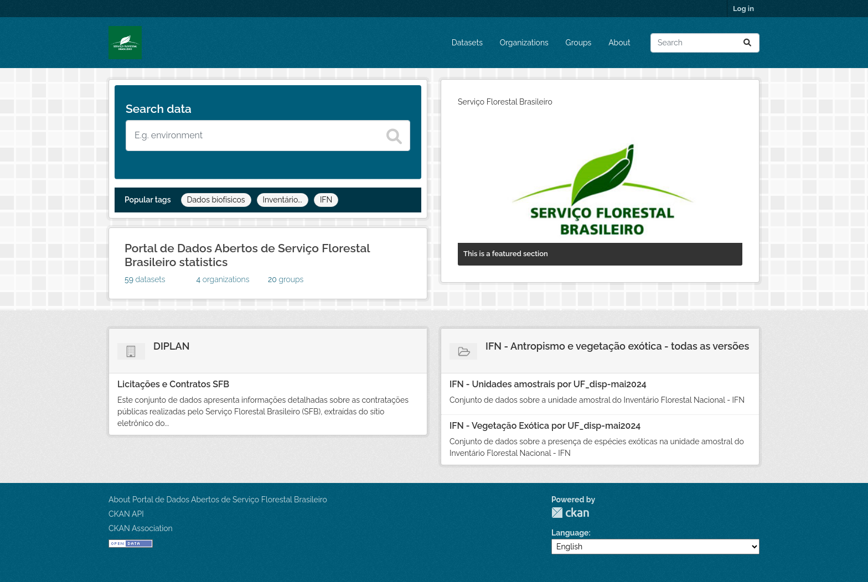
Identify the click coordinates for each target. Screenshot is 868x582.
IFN (326, 199)
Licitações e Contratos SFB (173, 384)
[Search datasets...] (705, 43)
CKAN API (126, 514)
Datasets (467, 42)
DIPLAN (171, 346)
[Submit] (747, 43)
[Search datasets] (268, 135)
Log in (743, 8)
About (619, 42)
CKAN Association (140, 528)
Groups (579, 42)
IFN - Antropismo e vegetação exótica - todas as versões (617, 346)
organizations (223, 279)
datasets (145, 279)
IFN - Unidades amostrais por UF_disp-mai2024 (548, 384)
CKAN (570, 512)
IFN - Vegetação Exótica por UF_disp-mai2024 (545, 425)
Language (570, 532)
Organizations (524, 42)
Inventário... (282, 199)
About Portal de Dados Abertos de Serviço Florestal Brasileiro (217, 499)
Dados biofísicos (216, 199)
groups (285, 279)
